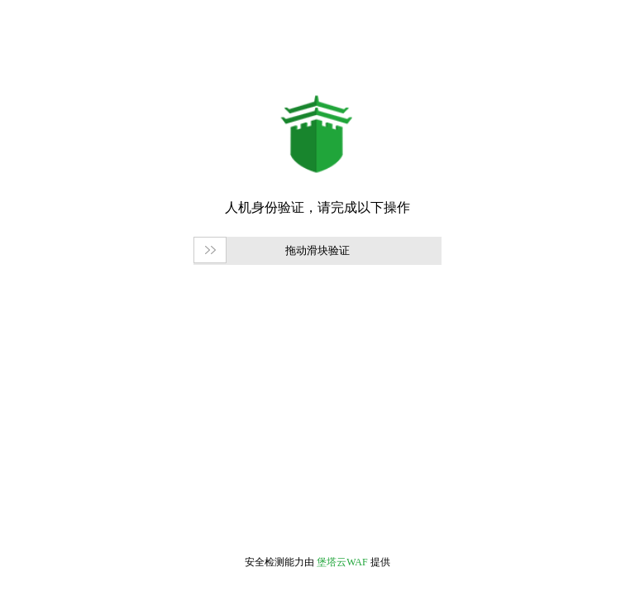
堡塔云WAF (342, 562)
